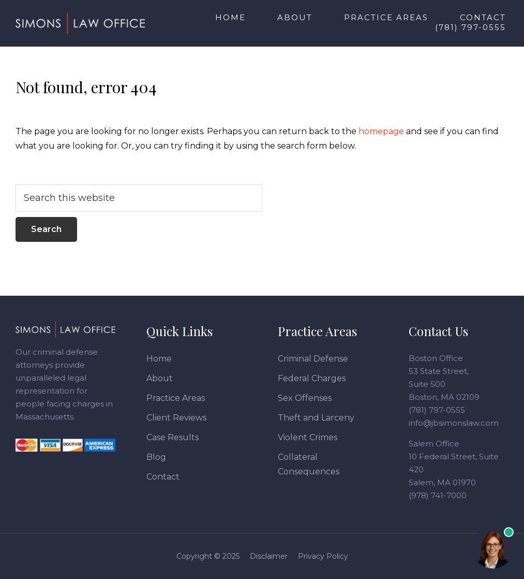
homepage (381, 131)
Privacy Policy (323, 556)
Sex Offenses (305, 398)
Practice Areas (175, 398)
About (159, 378)
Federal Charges (312, 378)
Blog (156, 457)
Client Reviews (176, 418)
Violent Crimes (307, 437)
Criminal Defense (313, 359)
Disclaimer (269, 556)
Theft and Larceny (316, 418)
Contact (162, 477)
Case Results (172, 437)
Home (159, 359)
